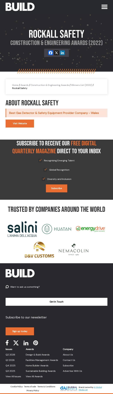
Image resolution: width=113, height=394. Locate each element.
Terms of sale (30, 386)
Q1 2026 (10, 360)
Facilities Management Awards (42, 360)
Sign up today (19, 331)
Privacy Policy (33, 390)
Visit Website (20, 123)
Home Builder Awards (37, 365)
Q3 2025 (10, 371)
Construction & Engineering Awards (50, 85)
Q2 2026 (10, 354)
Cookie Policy (16, 386)
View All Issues (13, 376)
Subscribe (56, 188)
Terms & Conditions (46, 386)
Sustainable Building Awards (41, 371)
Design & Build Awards (38, 354)
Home (15, 85)
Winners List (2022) (81, 85)
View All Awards (34, 376)
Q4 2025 (10, 365)
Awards (24, 85)
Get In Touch (56, 301)
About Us (68, 354)
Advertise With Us (72, 371)
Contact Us (69, 360)
